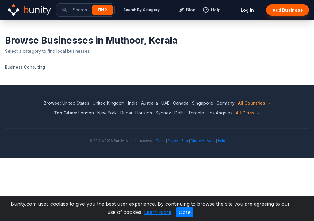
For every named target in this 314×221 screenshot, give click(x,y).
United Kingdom (109, 103)
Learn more (157, 212)
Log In (247, 10)
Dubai (126, 112)
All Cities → (248, 112)
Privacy (173, 140)
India (133, 103)
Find (102, 9)
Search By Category (141, 9)
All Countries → (254, 103)
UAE (165, 103)
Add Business (287, 10)
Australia (149, 103)
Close (184, 212)
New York (107, 112)
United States (75, 103)
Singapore (202, 103)
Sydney (163, 112)
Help (221, 140)
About (211, 140)
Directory (197, 140)
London (86, 112)
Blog (185, 140)
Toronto (196, 112)
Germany (225, 103)
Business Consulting (25, 67)
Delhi (179, 112)
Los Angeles (220, 112)
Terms (160, 140)
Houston (143, 112)
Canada (181, 103)
